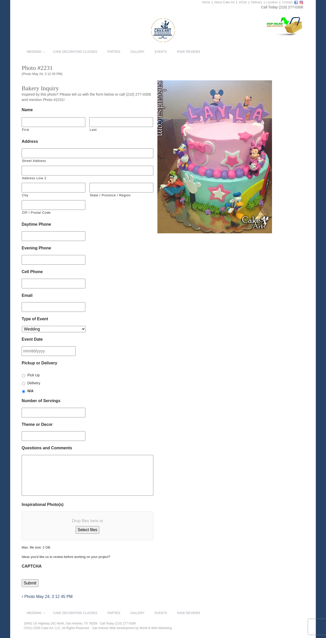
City (25, 195)
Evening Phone (36, 248)
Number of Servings (41, 401)
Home (206, 2)
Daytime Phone (36, 224)
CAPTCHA (32, 566)
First (25, 130)
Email (27, 295)
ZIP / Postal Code (36, 212)
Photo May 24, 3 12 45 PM (47, 596)
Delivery (256, 2)
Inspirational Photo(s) (42, 504)
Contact (287, 2)
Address (30, 141)
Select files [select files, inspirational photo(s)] (87, 530)
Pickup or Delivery (39, 363)
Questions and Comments (47, 448)
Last (93, 130)
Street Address (34, 161)
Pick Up (33, 375)
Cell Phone (32, 272)
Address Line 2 (34, 178)
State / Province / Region (110, 195)
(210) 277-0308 (291, 7)
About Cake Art (224, 2)
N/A (30, 391)
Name (27, 110)
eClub (243, 2)
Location (272, 2)
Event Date (32, 339)
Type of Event (35, 319)
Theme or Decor (37, 424)
